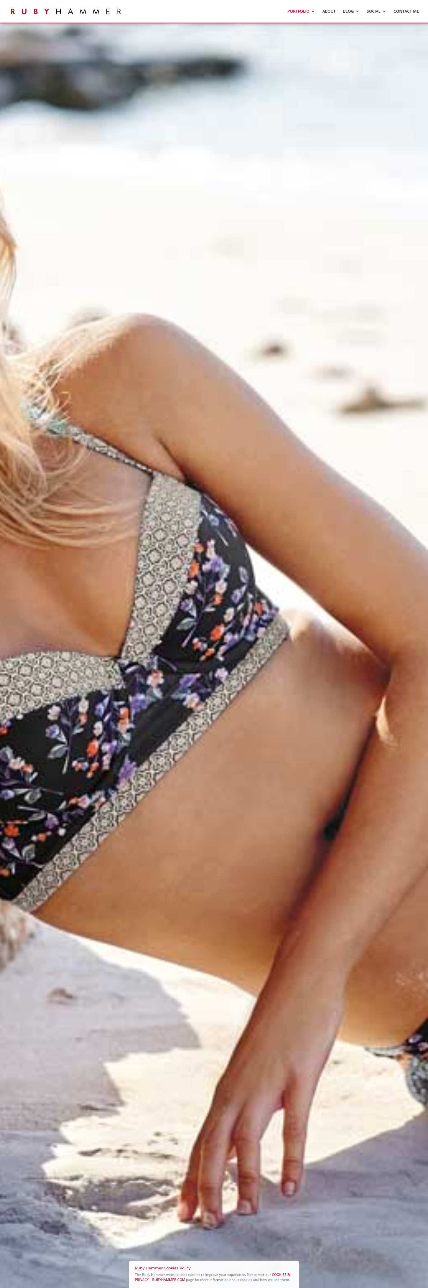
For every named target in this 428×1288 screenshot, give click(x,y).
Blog (348, 11)
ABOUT (329, 11)
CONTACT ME (406, 11)
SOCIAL (374, 11)
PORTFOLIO (298, 11)
